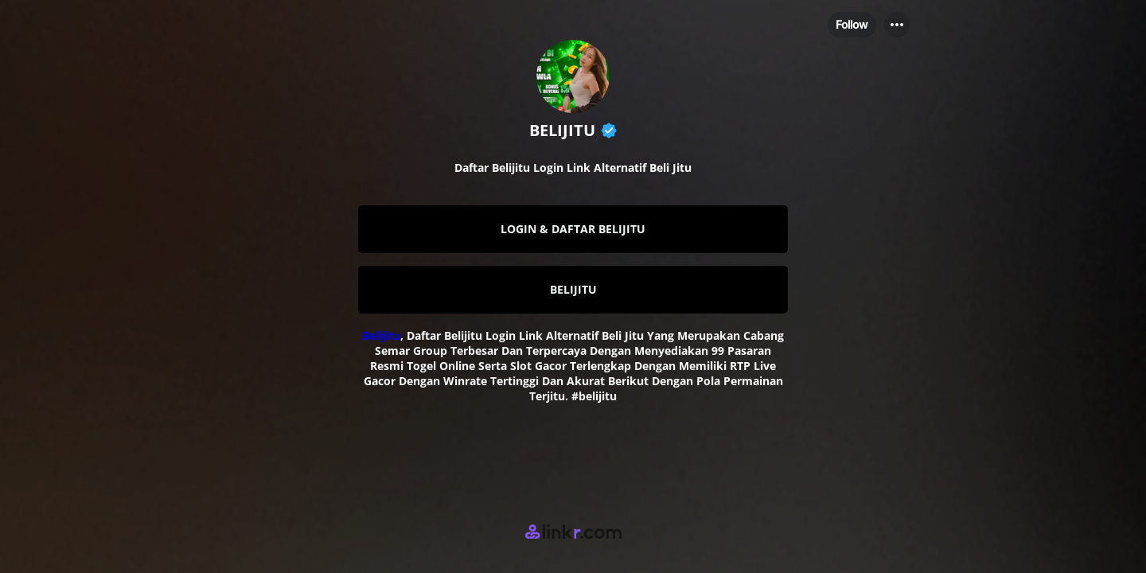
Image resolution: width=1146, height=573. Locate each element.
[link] (573, 229)
